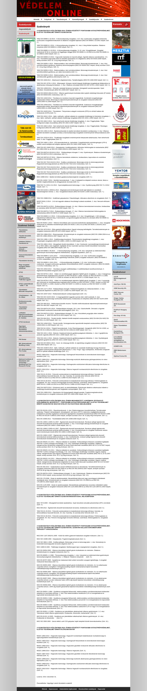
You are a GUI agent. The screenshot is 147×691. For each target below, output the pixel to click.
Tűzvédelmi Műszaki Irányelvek (26, 290)
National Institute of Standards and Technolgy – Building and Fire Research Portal (26, 362)
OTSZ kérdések (24, 322)
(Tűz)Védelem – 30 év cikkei (25, 296)
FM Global (22, 339)
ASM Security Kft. (120, 288)
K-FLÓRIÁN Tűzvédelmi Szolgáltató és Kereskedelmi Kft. (120, 339)
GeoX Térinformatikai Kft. (121, 320)
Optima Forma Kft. (120, 356)
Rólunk (44, 689)
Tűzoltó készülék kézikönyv (25, 236)
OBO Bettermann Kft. (120, 351)
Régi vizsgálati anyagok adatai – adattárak (25, 266)
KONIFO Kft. (118, 346)
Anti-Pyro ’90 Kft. (120, 284)
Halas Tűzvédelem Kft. (120, 326)
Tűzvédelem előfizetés (23, 231)
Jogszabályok (25, 29)
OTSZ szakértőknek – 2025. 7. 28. (26, 284)
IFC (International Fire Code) (25, 350)
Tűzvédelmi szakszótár (23, 308)
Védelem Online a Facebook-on (25, 242)
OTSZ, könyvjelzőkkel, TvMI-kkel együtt (25, 278)
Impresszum (53, 689)
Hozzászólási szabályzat (87, 689)
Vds (20, 335)
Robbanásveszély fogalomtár (25, 302)
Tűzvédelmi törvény (26, 260)
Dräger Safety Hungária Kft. (119, 299)
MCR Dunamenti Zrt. (119, 304)
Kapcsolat (101, 689)
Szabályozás (94, 19)
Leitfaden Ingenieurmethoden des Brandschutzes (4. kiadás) (26, 315)
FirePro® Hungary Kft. (120, 310)
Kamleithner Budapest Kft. (119, 332)
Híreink (36, 19)
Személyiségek (78, 19)
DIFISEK (22, 355)
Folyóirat (47, 19)
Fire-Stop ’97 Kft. (120, 315)
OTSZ (21, 272)
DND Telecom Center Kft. (119, 293)
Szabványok (24, 34)
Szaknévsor (108, 19)
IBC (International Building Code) (25, 344)
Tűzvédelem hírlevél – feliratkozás (23, 249)
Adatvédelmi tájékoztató (68, 689)
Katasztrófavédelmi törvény (26, 255)
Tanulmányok (61, 19)
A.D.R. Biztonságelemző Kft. (120, 278)
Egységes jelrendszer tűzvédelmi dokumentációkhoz (26, 328)
